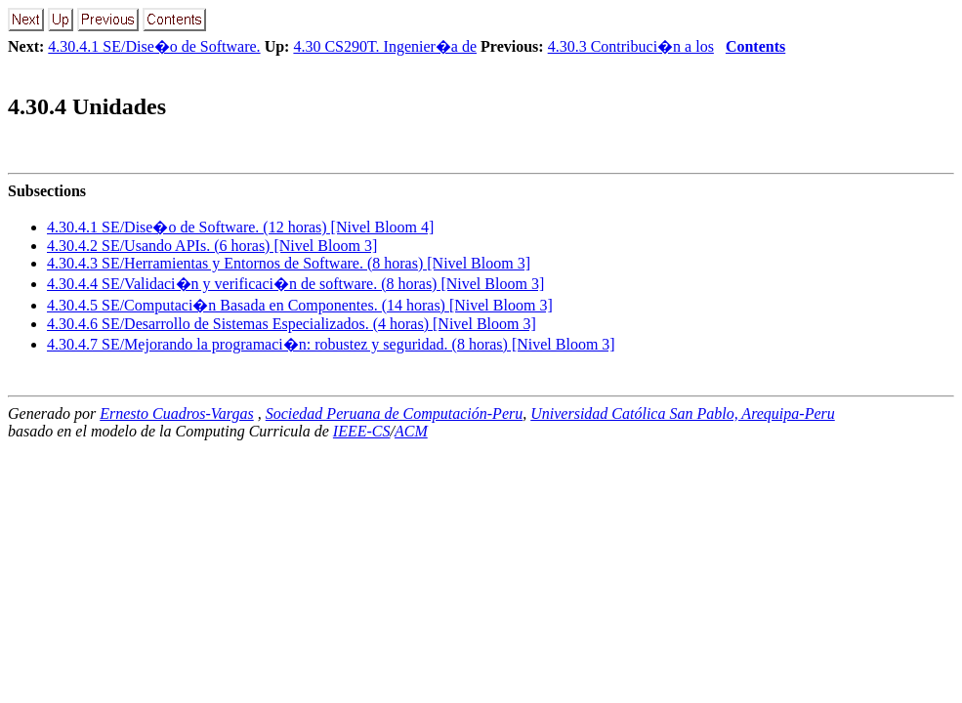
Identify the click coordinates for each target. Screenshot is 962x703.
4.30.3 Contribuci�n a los (631, 46)
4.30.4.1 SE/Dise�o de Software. (154, 46)
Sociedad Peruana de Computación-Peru (394, 413)
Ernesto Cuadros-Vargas (177, 413)
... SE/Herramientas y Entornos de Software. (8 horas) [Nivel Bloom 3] (288, 263)
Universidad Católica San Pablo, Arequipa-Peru (682, 413)
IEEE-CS (362, 431)
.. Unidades (87, 106)
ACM (411, 431)
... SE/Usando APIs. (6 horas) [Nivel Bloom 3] (212, 245)
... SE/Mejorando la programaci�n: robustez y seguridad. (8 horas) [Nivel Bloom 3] (331, 344)
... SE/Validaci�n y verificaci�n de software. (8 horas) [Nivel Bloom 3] (295, 283)
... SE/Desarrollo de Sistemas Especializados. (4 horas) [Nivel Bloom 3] (291, 323)
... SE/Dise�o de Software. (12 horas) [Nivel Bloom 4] (240, 227)
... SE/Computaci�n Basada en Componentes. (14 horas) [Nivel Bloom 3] (300, 305)
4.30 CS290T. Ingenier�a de (385, 46)
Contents (755, 46)
